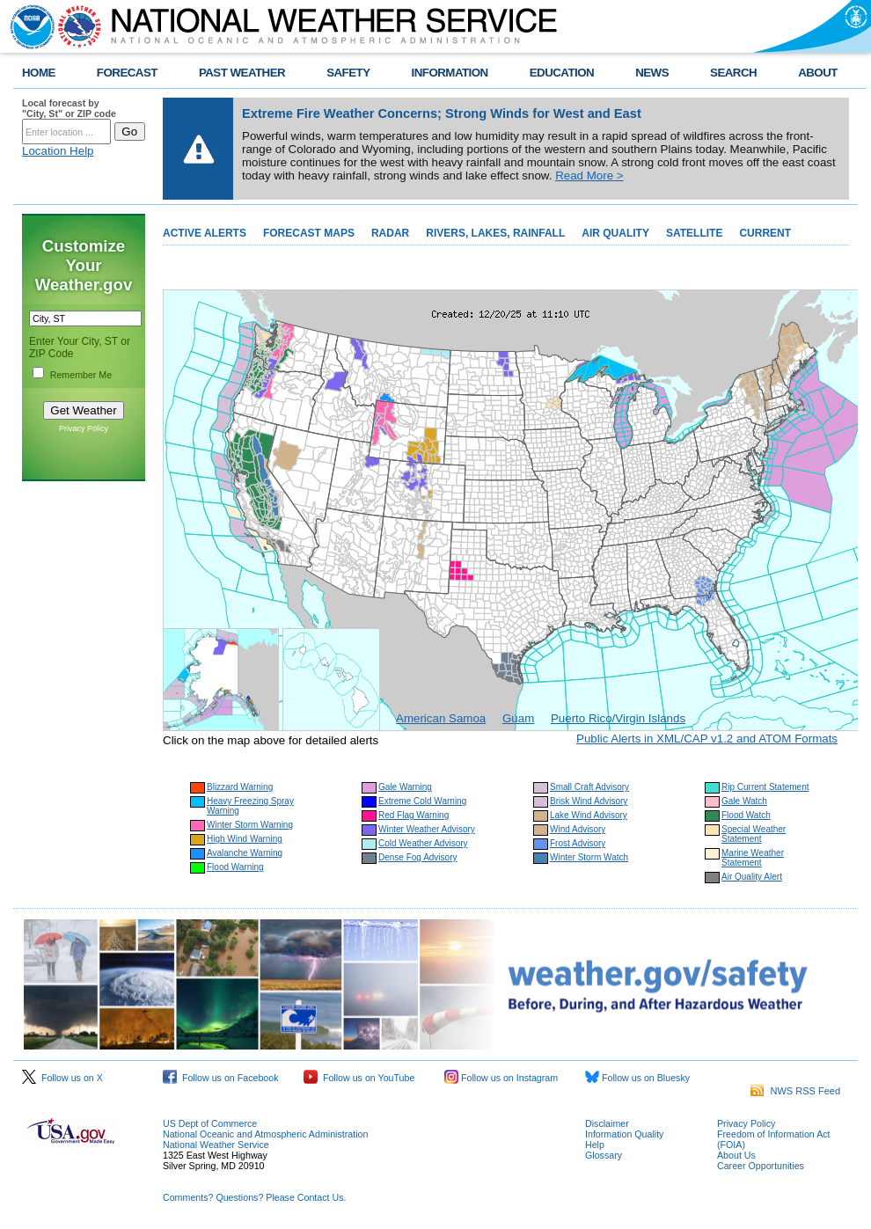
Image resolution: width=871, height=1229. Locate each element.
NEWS (652, 72)
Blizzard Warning (240, 787)
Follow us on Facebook (221, 1077)
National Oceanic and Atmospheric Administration (265, 1134)
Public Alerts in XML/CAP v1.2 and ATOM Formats (707, 738)
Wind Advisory (577, 829)
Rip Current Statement (765, 787)
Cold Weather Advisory (423, 843)
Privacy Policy (83, 428)
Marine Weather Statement (752, 857)
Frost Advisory (577, 843)
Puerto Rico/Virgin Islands (618, 718)
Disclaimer (607, 1123)
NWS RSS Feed (795, 1091)
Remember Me (81, 374)
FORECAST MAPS (309, 233)
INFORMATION (450, 72)
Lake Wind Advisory (588, 815)
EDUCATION (562, 72)
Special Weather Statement (753, 834)
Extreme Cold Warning (422, 801)
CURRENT (765, 233)
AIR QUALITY (615, 233)
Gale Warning (405, 787)
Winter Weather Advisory (426, 829)
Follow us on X (62, 1077)
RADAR (390, 233)
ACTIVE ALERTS (204, 233)
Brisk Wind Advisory (588, 801)
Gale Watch (744, 801)
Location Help (58, 150)
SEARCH (733, 72)
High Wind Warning (244, 839)
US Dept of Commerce (210, 1123)
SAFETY (348, 72)
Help (594, 1144)
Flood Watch (746, 815)
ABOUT (818, 72)
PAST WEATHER (242, 72)
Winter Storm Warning (250, 825)
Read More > (589, 175)
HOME (38, 72)
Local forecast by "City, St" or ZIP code (69, 108)
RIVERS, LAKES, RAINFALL (495, 233)
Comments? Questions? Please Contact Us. (254, 1197)
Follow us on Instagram (501, 1077)
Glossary (603, 1155)
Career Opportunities (760, 1165)
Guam (518, 718)
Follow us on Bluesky (637, 1077)
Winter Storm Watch (589, 857)
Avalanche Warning (244, 853)
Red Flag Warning (413, 815)
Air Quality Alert (751, 877)
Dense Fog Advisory (417, 857)
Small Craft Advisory (589, 787)
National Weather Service (216, 1144)
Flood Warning (235, 867)
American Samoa (441, 718)
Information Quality (624, 1134)
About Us (736, 1155)
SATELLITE (694, 233)
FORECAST (127, 72)
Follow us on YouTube (359, 1077)
